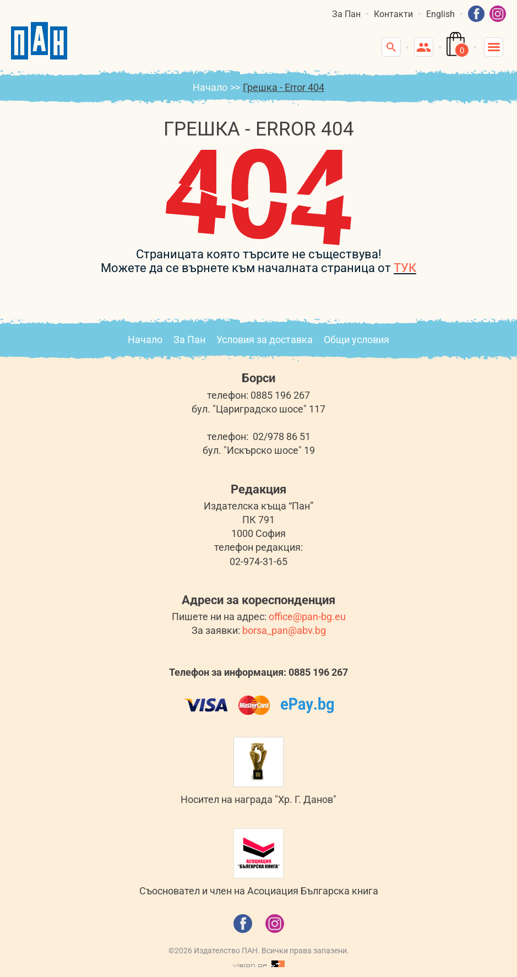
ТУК (405, 268)
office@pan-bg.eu (307, 616)
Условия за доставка (264, 339)
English (440, 14)
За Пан (346, 14)
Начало (210, 87)
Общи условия (356, 339)
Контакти (393, 14)
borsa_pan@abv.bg (284, 630)
